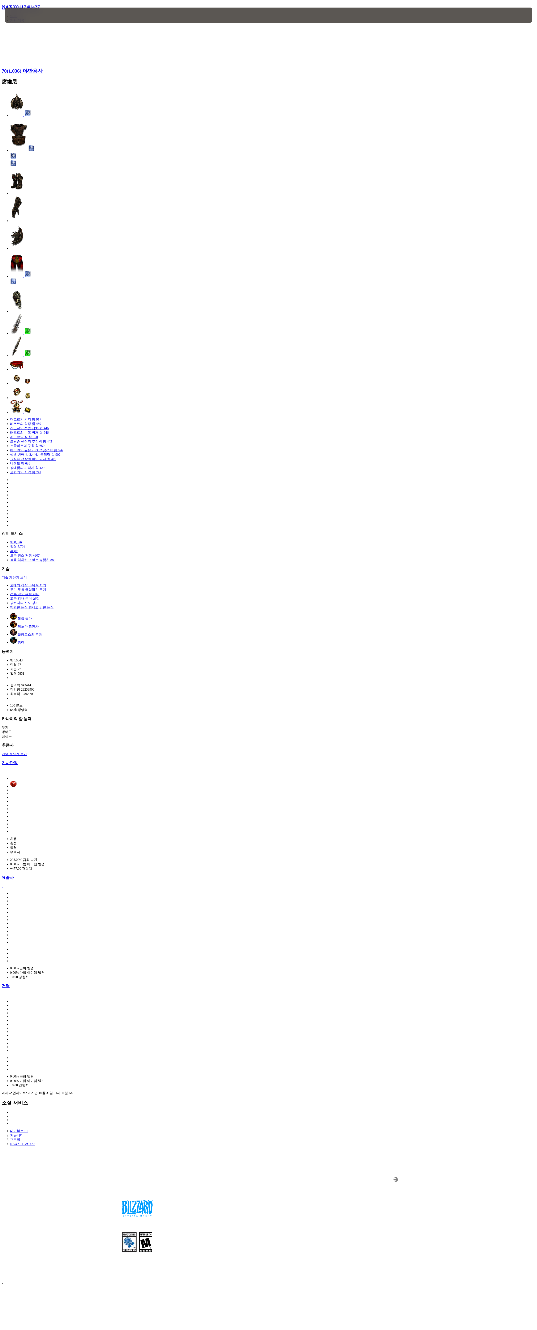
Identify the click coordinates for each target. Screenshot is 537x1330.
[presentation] (20, 15)
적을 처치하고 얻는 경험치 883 (32, 560)
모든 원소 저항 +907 (25, 555)
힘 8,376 (16, 542)
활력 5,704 (17, 546)
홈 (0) (14, 551)
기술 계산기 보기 (14, 577)
